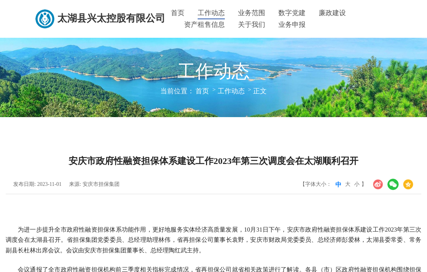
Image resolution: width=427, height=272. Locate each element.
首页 (177, 13)
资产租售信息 (204, 24)
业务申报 (292, 24)
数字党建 (292, 13)
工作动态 (211, 13)
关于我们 (251, 24)
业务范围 (251, 13)
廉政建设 (332, 13)
